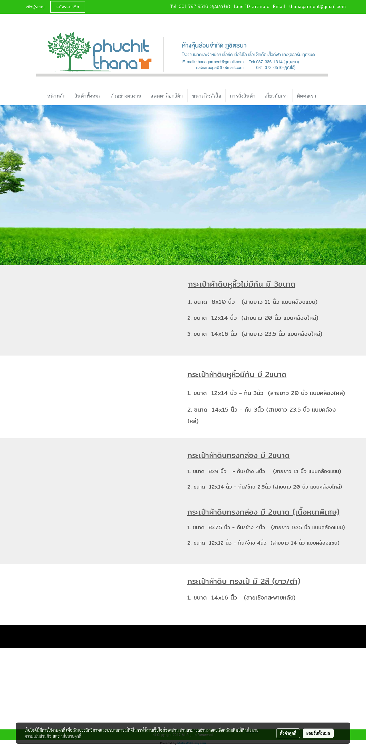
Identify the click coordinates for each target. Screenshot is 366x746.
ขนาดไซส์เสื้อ (206, 96)
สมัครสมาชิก (67, 6)
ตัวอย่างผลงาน (126, 96)
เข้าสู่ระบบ (35, 6)
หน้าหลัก (56, 96)
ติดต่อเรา (306, 96)
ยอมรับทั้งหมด (318, 733)
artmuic (260, 7)
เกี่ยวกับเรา (276, 96)
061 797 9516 (193, 7)
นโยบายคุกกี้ (71, 736)
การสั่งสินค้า (243, 96)
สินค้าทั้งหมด (88, 96)
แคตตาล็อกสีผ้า (166, 96)
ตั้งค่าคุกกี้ (288, 733)
